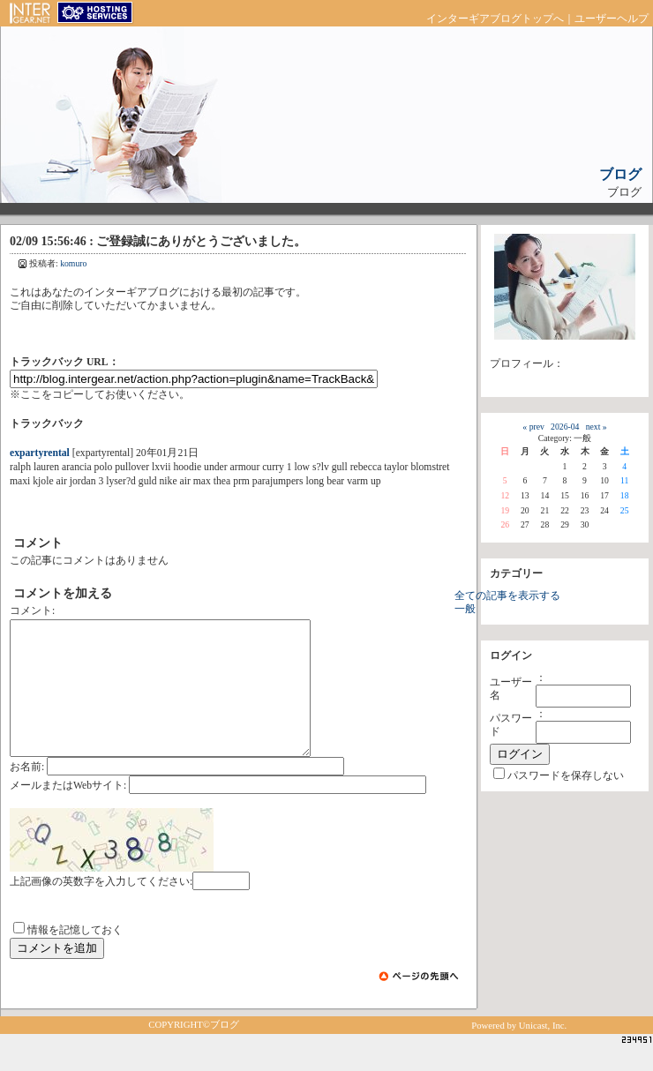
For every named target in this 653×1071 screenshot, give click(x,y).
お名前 (25, 793)
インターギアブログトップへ (495, 19)
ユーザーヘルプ (611, 19)
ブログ (620, 174)
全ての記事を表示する (507, 596)
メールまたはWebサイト (67, 812)
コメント (31, 611)
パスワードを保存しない (565, 776)
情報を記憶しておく (75, 956)
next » (596, 426)
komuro (73, 263)
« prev (533, 426)
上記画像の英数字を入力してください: (101, 908)
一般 (465, 609)
